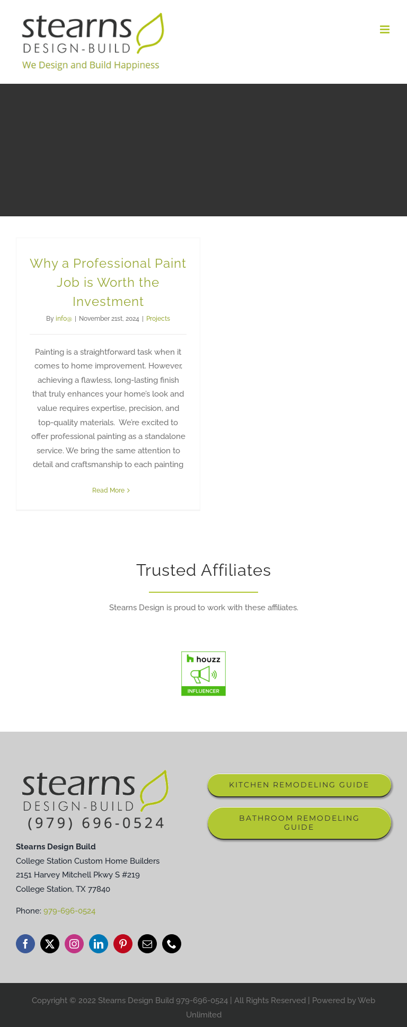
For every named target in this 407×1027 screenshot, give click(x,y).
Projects (158, 318)
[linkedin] (98, 943)
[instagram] (74, 943)
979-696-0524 (69, 911)
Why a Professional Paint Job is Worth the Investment (108, 282)
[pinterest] (122, 943)
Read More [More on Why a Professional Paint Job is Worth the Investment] (108, 490)
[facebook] (25, 943)
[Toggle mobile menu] (385, 29)
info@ (64, 318)
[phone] (171, 943)
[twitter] (49, 943)
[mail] (147, 943)
